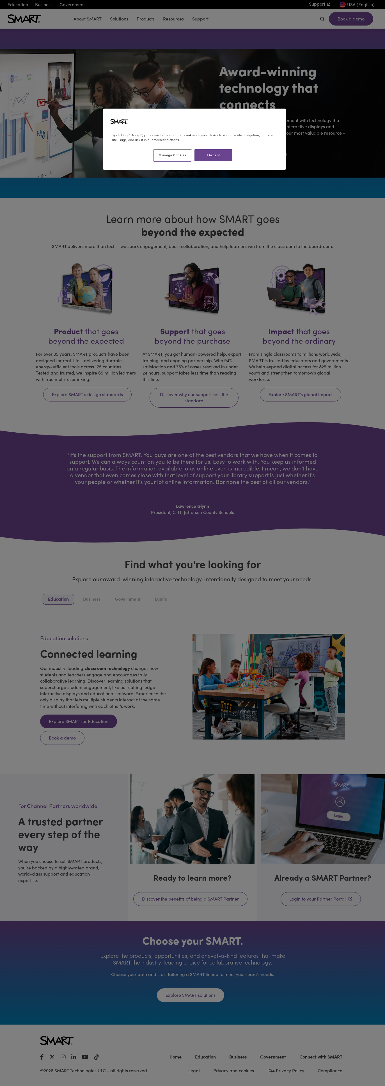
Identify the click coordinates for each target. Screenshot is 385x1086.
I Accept (213, 155)
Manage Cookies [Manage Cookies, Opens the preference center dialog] (172, 155)
